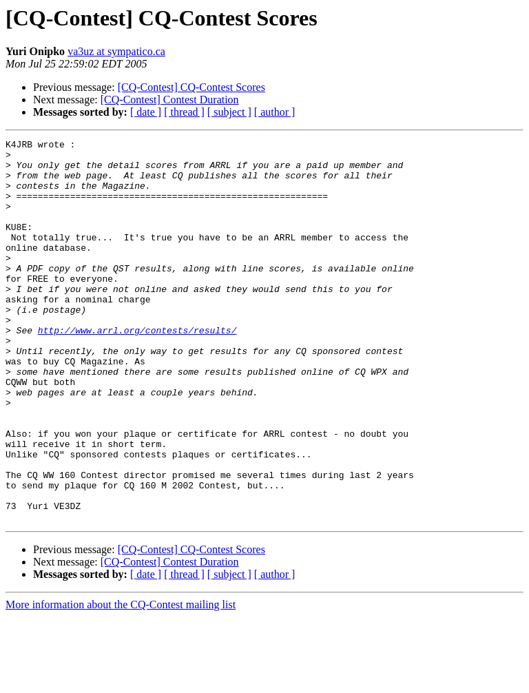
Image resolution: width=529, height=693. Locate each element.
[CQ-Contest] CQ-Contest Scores (191, 87)
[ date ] (145, 112)
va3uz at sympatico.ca (116, 51)
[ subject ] (229, 112)
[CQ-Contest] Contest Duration (170, 99)
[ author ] (274, 112)
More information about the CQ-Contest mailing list (121, 681)
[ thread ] (184, 112)
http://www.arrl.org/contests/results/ (137, 369)
